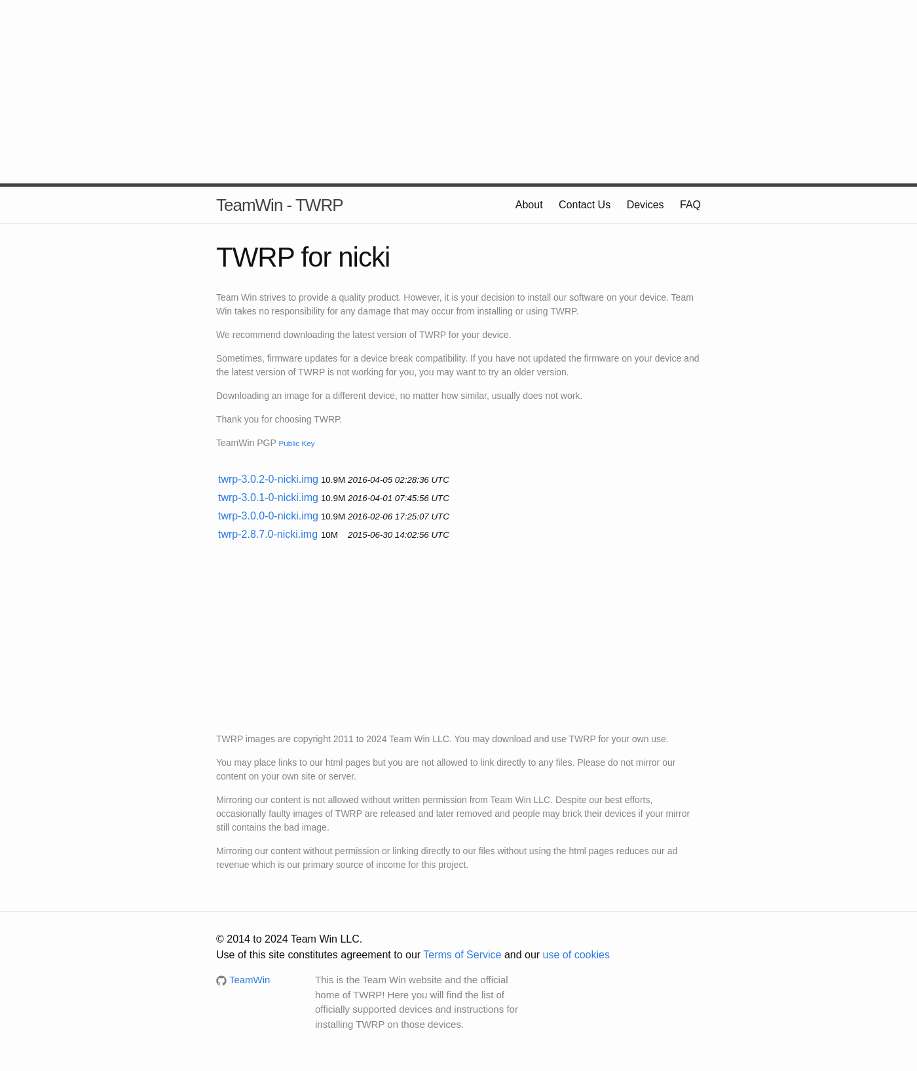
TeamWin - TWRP (279, 205)
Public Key (296, 443)
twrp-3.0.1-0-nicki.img (268, 497)
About (529, 204)
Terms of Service (462, 954)
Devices (645, 204)
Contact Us (584, 204)
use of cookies (576, 954)
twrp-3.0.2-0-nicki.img (268, 479)
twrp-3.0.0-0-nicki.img (268, 515)
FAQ (690, 204)
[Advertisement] (458, 91)
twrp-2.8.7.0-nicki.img (268, 534)
